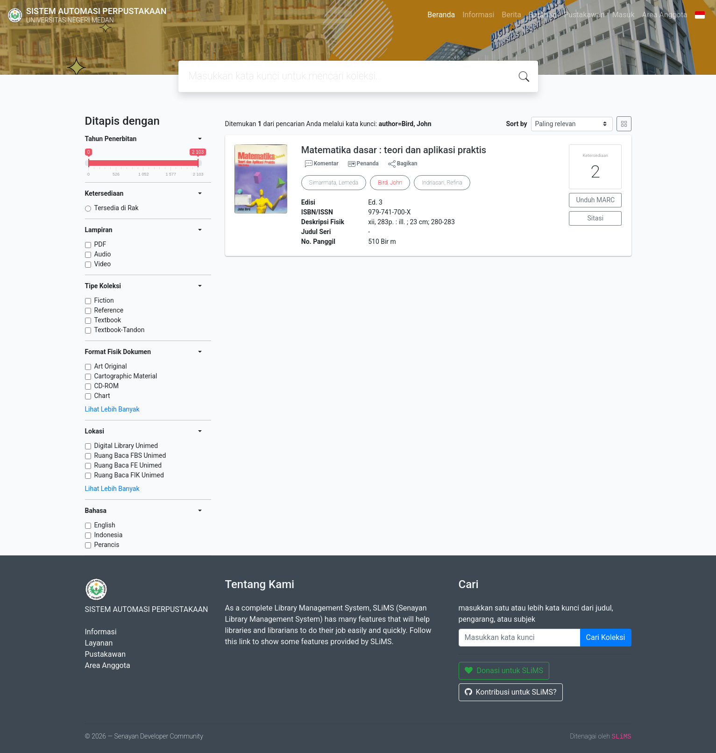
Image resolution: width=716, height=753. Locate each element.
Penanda (368, 163)
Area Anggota (665, 14)
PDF (100, 244)
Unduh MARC (595, 200)
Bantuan (542, 14)
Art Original (110, 366)
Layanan (99, 643)
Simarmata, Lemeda (333, 182)
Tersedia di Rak (116, 208)
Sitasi (596, 218)
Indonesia (108, 535)
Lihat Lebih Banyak (112, 409)
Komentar (322, 164)
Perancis (107, 544)
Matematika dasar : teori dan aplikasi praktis (393, 150)
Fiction (104, 300)
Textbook (107, 320)
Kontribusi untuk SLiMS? (511, 692)
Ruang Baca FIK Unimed (129, 475)
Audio (102, 254)
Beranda (441, 14)
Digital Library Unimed (126, 445)
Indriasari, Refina (442, 182)
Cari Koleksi (605, 637)
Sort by (516, 124)
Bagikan (403, 164)
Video (102, 264)
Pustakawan (584, 14)
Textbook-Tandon (119, 330)
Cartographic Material (125, 376)
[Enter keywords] (520, 637)
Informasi (478, 14)
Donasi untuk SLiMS (504, 670)
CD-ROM (106, 386)
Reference (109, 310)
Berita (511, 14)
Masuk (623, 14)
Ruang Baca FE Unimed (128, 465)
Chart (102, 395)
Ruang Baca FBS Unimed (130, 455)
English (104, 525)
